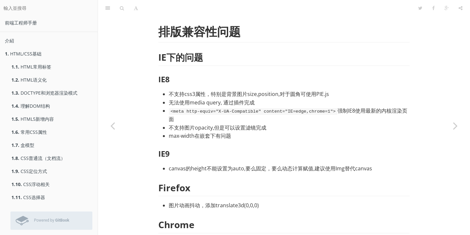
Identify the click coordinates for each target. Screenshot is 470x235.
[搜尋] (122, 8)
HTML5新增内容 (32, 119)
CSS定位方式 (29, 171)
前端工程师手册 (21, 23)
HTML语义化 (29, 80)
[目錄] (108, 8)
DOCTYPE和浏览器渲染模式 (44, 93)
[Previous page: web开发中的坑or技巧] (112, 125)
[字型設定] (136, 8)
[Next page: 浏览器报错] (455, 125)
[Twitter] (420, 8)
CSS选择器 (28, 197)
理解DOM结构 (30, 106)
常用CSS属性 (29, 132)
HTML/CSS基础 (23, 54)
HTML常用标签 (31, 67)
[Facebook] (433, 8)
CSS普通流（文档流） (38, 158)
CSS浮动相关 (30, 184)
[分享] (460, 8)
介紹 (9, 41)
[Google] (447, 8)
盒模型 (22, 145)
